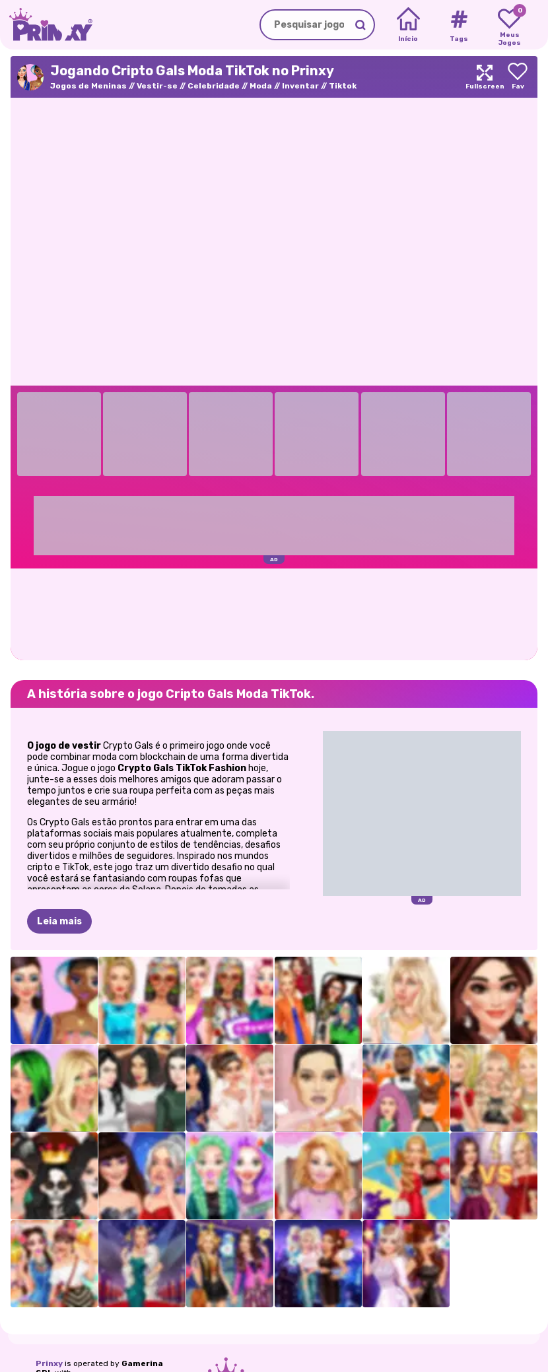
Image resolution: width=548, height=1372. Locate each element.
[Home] (408, 25)
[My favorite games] (509, 25)
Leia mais (59, 921)
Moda (261, 85)
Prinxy (49, 1363)
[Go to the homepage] (46, 25)
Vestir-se (157, 85)
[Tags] (458, 25)
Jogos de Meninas (88, 85)
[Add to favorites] (518, 77)
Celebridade (214, 85)
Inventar (300, 85)
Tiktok (343, 85)
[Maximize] (485, 77)
